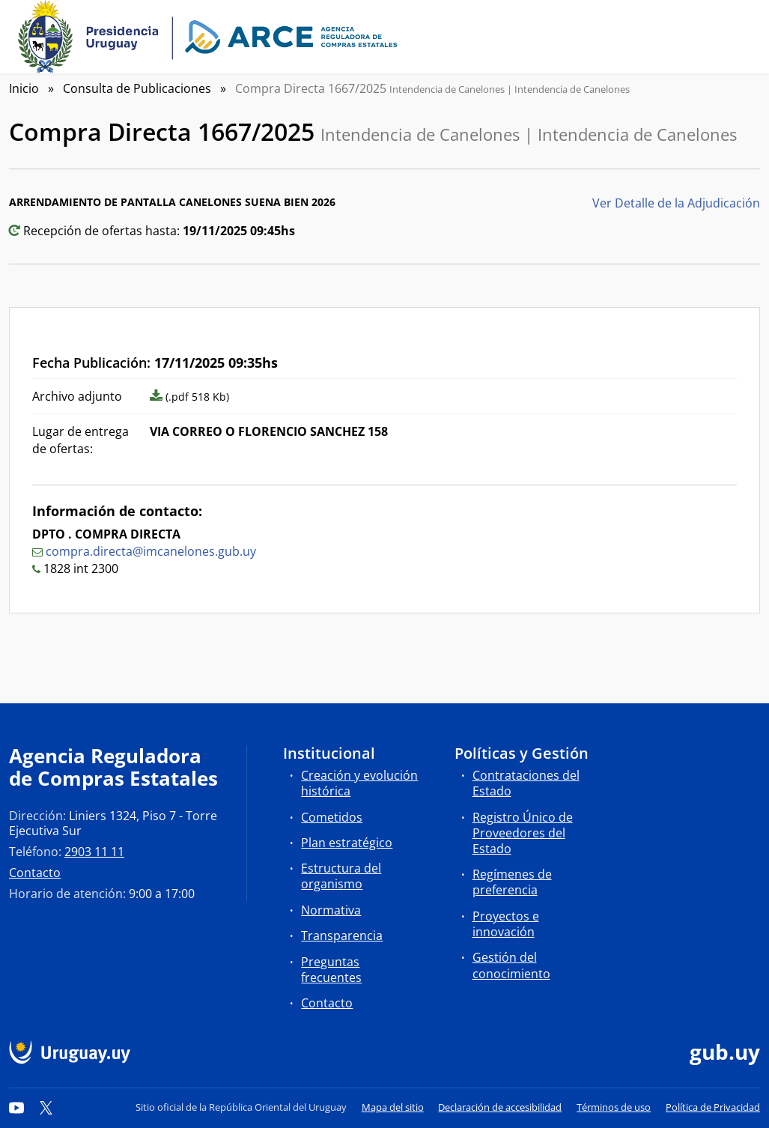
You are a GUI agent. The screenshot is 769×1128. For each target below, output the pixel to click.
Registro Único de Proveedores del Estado (522, 833)
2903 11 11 (94, 851)
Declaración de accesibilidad (500, 1107)
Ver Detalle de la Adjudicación (676, 203)
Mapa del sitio (393, 1107)
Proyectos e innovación (505, 924)
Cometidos (331, 817)
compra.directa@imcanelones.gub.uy (151, 551)
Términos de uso (614, 1107)
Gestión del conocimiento (511, 965)
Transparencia (342, 935)
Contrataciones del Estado (526, 783)
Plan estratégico (346, 842)
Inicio (24, 88)
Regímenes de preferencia (512, 882)
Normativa (331, 910)
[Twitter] (46, 1107)
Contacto (35, 872)
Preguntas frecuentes (331, 969)
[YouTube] (16, 1107)
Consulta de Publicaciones (137, 88)
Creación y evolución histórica (359, 783)
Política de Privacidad (713, 1107)
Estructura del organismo (341, 876)
